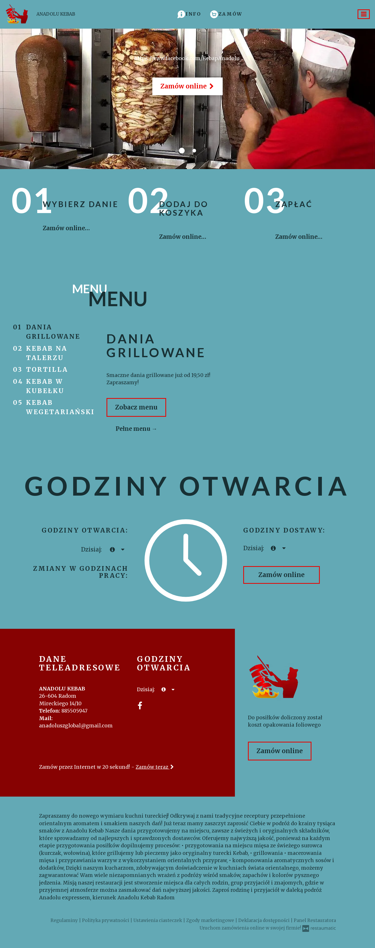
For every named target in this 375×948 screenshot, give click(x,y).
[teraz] (112, 549)
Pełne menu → (136, 428)
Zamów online (187, 86)
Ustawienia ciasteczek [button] (158, 920)
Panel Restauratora (315, 920)
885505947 (74, 711)
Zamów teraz (155, 767)
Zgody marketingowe (210, 920)
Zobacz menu (136, 407)
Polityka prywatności (106, 920)
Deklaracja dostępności (264, 920)
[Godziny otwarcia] (122, 550)
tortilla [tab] (48, 370)
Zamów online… (66, 228)
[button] (189, 14)
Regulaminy (65, 920)
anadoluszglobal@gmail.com (76, 725)
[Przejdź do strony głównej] (292, 678)
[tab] (182, 150)
